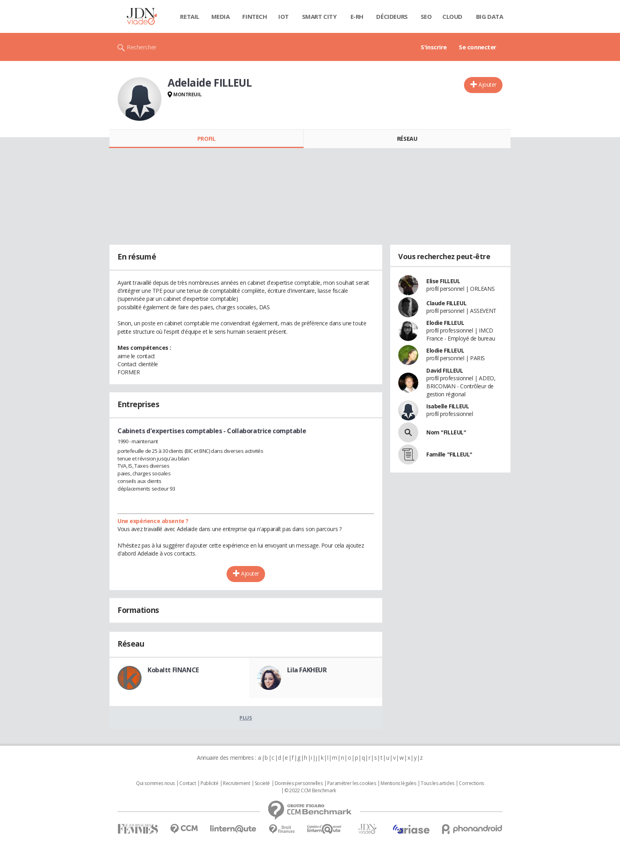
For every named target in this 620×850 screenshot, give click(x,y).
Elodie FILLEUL (445, 323)
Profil (206, 138)
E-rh (357, 16)
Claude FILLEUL (446, 303)
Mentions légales (398, 783)
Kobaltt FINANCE (173, 669)
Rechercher (142, 47)
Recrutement (236, 783)
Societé (262, 783)
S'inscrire (434, 47)
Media (220, 16)
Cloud (452, 16)
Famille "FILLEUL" (449, 454)
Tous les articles (437, 783)
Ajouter (487, 84)
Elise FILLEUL (443, 281)
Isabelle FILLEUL (447, 406)
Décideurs (391, 16)
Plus (245, 717)
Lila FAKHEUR (307, 669)
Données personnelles (299, 783)
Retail (189, 16)
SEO (426, 16)
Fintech (254, 16)
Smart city (319, 16)
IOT (283, 16)
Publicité (209, 783)
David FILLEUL (444, 370)
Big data (489, 16)
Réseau (407, 138)
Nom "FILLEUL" (446, 432)
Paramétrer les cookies (351, 783)
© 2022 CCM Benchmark (310, 790)
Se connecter (477, 47)
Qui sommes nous (155, 783)
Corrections (471, 783)
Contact (187, 783)
